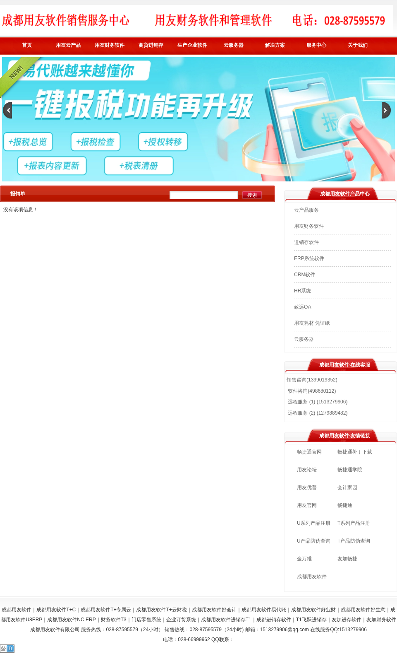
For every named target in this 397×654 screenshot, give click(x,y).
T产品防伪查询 (353, 541)
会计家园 (347, 487)
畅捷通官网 (309, 452)
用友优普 (307, 487)
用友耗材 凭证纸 (312, 323)
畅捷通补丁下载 (354, 452)
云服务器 (234, 45)
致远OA (302, 307)
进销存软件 (306, 242)
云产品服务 (306, 210)
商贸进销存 (151, 45)
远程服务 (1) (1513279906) (317, 402)
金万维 (304, 559)
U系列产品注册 (313, 523)
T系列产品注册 (353, 523)
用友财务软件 (109, 45)
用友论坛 (307, 470)
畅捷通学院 (349, 470)
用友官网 (307, 505)
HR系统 (302, 291)
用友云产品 (68, 45)
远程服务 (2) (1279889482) (317, 413)
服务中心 (316, 45)
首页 (27, 45)
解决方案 (275, 45)
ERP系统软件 (309, 258)
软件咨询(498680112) (311, 391)
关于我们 (358, 45)
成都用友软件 (312, 576)
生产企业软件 (192, 45)
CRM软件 (304, 275)
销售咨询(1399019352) (312, 380)
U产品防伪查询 (313, 541)
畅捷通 (344, 505)
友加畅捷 (347, 559)
